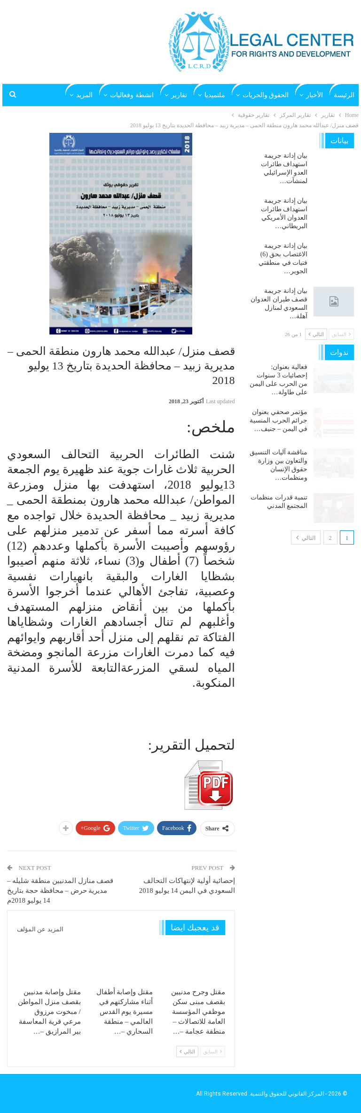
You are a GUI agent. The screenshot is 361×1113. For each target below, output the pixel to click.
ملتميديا (214, 95)
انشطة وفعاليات (132, 95)
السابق (212, 1051)
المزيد (84, 95)
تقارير (179, 95)
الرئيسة (344, 95)
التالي (187, 1051)
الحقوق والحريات (266, 95)
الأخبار (314, 95)
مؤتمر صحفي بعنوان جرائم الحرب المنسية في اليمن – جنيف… (278, 420)
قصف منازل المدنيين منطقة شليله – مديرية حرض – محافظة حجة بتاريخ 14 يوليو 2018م (60, 890)
